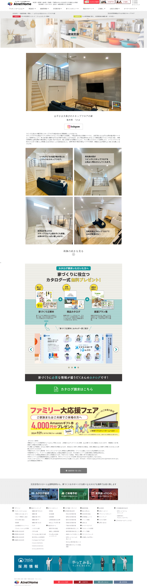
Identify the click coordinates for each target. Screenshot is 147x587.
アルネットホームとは (20, 511)
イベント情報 (85, 519)
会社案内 (135, 1)
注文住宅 (15, 13)
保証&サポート (52, 525)
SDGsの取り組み (19, 519)
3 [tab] (75, 368)
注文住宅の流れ (86, 514)
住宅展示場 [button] (56, 8)
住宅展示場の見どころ (72, 528)
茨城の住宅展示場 (71, 522)
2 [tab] (72, 368)
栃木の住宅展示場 (71, 519)
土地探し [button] (101, 8)
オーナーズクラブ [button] (129, 8)
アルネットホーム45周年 (22, 528)
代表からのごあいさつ (21, 514)
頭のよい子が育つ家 (54, 522)
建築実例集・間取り (25, 13)
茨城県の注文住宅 (19, 540)
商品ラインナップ (36, 508)
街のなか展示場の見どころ (73, 542)
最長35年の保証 (53, 528)
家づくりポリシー (53, 508)
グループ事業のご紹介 (21, 517)
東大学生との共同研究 (38, 537)
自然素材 (51, 517)
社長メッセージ (103, 511)
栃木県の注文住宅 (19, 537)
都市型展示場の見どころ (73, 531)
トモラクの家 (36, 528)
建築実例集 (43, 8)
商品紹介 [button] (31, 8)
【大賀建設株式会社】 (122, 508)
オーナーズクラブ (87, 525)
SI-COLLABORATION (37, 549)
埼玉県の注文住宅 (19, 531)
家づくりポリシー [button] (71, 8)
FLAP (33, 525)
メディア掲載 (85, 531)
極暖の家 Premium (37, 511)
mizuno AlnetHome (37, 543)
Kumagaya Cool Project (38, 540)
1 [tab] (69, 368)
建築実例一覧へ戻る (74, 470)
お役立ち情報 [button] (114, 8)
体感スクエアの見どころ (73, 534)
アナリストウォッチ (87, 534)
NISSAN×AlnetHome (37, 546)
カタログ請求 (94, 2)
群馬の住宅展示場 (71, 517)
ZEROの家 (35, 531)
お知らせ (84, 522)
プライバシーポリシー (105, 514)
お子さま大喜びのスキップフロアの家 (44, 13)
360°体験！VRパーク (71, 508)
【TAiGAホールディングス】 (124, 520)
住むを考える (85, 511)
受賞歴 (17, 522)
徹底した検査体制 (54, 531)
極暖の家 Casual (36, 522)
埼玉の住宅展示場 (71, 514)
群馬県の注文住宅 (19, 534)
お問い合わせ (102, 522)
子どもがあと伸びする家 (39, 534)
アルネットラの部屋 (87, 528)
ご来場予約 (110, 2)
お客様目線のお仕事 (54, 519)
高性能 (51, 511)
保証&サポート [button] (87, 8)
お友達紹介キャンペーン (22, 525)
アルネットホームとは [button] (16, 8)
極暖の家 (34, 514)
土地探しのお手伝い (87, 537)
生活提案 (51, 514)
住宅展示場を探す (70, 511)
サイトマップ (136, 4)
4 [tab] (78, 368)
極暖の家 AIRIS (36, 517)
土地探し (126, 2)
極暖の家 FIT (35, 519)
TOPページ (17, 508)
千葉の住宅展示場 (71, 525)
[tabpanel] (73, 348)
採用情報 (135, 2)
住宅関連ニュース (87, 517)
